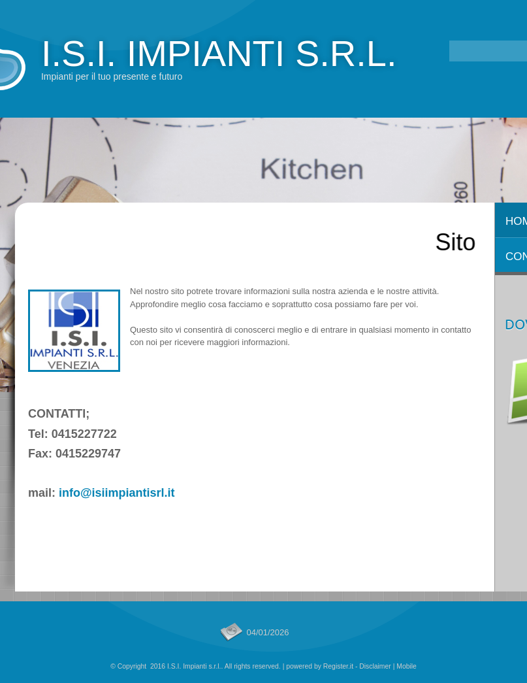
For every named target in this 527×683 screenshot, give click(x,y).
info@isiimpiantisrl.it (117, 492)
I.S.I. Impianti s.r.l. (219, 53)
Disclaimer (375, 666)
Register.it (338, 666)
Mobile (406, 666)
